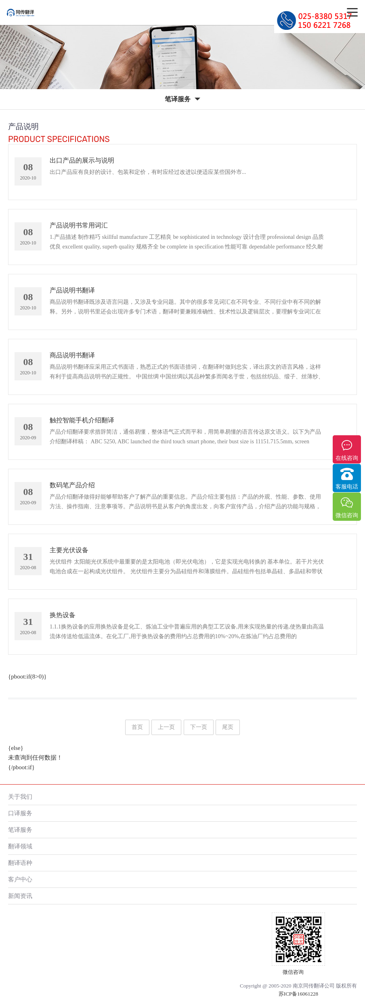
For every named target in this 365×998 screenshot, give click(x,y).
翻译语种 (20, 862)
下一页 (198, 727)
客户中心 (20, 879)
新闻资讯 (20, 895)
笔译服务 (20, 829)
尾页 (227, 727)
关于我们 (20, 796)
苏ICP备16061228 (298, 994)
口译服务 (20, 813)
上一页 (166, 727)
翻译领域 (20, 846)
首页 (137, 727)
